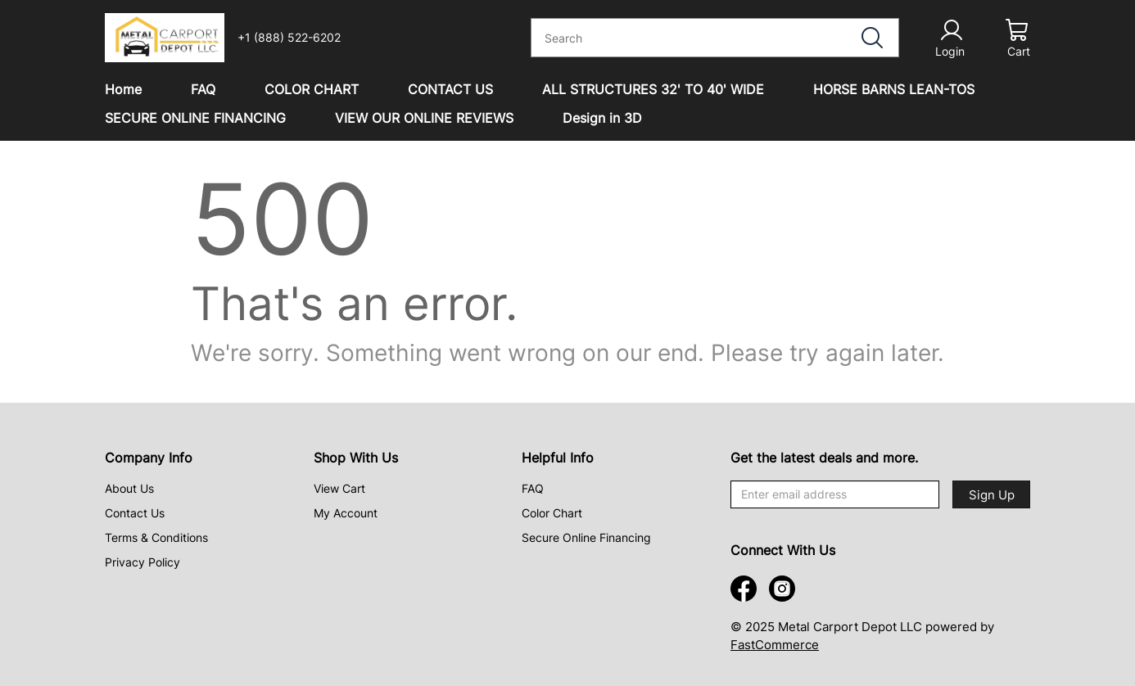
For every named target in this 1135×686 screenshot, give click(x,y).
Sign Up (992, 495)
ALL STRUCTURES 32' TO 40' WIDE (653, 89)
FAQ (203, 89)
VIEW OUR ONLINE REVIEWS (424, 118)
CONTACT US (450, 89)
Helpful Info (558, 457)
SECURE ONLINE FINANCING (195, 118)
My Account (346, 513)
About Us (129, 488)
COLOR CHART (312, 89)
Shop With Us (356, 457)
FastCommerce (774, 644)
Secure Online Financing (586, 537)
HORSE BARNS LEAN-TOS (893, 89)
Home (123, 89)
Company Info (148, 457)
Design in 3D (602, 118)
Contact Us (135, 513)
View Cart (339, 488)
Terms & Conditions (156, 537)
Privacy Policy (142, 562)
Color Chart (552, 513)
